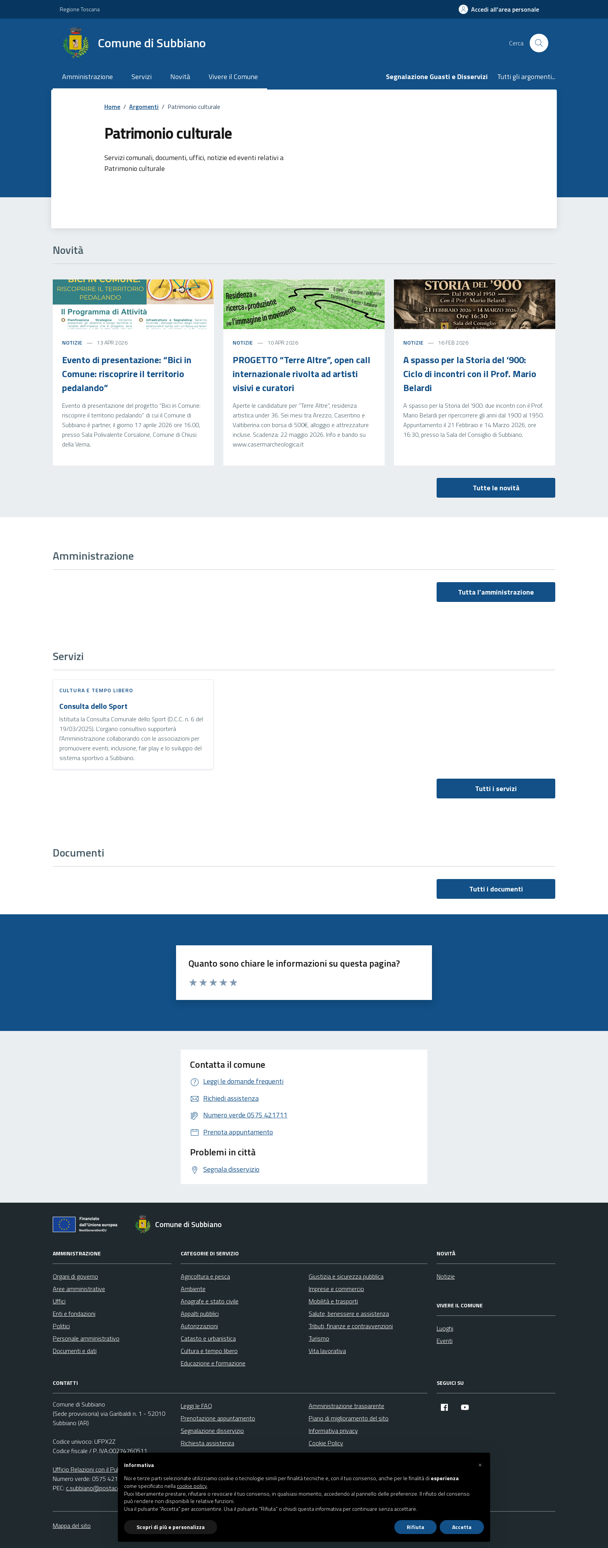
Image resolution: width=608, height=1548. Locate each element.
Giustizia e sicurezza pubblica (346, 1276)
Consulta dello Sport (93, 706)
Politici (61, 1326)
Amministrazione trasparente (346, 1405)
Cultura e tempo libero (96, 690)
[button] (480, 1465)
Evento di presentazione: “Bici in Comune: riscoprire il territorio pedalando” (127, 374)
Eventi (445, 1340)
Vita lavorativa (327, 1350)
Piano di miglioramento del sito (349, 1418)
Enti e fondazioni (74, 1313)
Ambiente (193, 1288)
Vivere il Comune (233, 76)
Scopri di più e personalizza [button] (170, 1527)
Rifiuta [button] (415, 1527)
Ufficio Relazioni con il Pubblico (92, 1469)
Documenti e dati (75, 1350)
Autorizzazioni (199, 1326)
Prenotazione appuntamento (218, 1418)
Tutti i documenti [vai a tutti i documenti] (496, 889)
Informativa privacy (333, 1430)
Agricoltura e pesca (205, 1276)
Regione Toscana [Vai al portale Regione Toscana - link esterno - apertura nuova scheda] (80, 9)
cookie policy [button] (192, 1486)
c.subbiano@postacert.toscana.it (108, 1488)
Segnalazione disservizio (212, 1430)
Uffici (59, 1301)
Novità (180, 76)
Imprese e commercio (336, 1288)
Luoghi (445, 1328)
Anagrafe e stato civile (209, 1301)
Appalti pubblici (200, 1313)
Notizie (72, 342)
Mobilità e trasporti (333, 1301)
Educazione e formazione (213, 1363)
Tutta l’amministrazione (496, 592)
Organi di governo (75, 1276)
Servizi (141, 76)
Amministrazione (87, 76)
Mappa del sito (72, 1525)
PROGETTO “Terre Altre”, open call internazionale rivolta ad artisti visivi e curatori (301, 374)
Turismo (319, 1338)
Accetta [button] (462, 1527)
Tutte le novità (496, 488)
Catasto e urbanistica (208, 1338)
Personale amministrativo (86, 1338)
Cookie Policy (326, 1443)
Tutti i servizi (496, 788)
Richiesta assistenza (207, 1443)
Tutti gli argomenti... (526, 76)
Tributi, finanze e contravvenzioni (351, 1326)
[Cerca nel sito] (539, 43)
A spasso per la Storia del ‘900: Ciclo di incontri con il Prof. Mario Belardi (469, 374)
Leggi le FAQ (196, 1405)
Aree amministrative (79, 1288)
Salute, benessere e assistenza (349, 1313)
